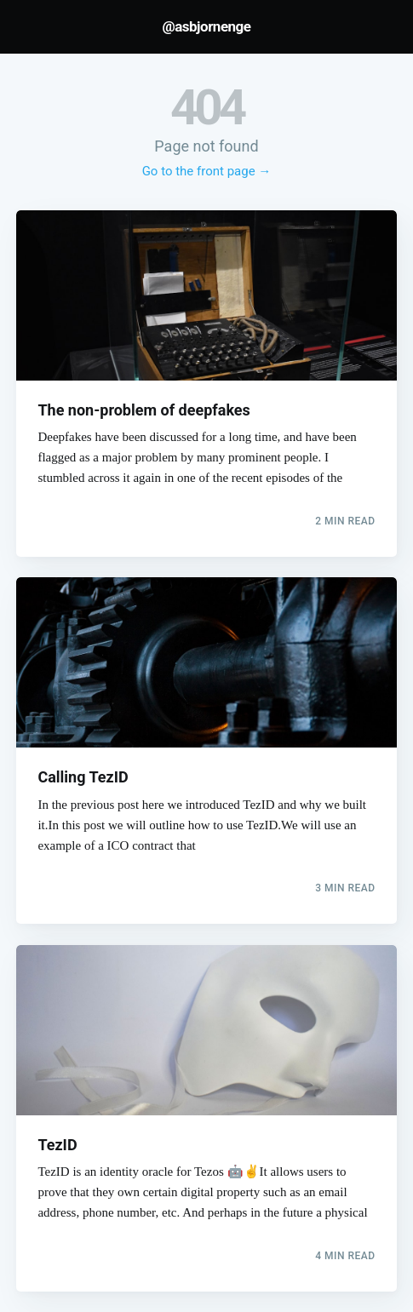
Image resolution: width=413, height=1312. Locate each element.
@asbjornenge (206, 26)
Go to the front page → (207, 171)
